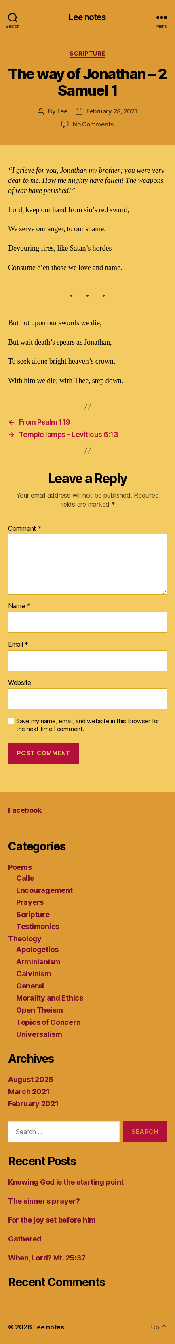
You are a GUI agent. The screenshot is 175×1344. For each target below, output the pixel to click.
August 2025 (30, 1079)
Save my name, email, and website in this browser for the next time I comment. (87, 725)
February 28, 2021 (111, 111)
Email (18, 644)
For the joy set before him (52, 1220)
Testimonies (37, 926)
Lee (62, 111)
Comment (25, 528)
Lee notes (87, 17)
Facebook (24, 810)
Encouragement (44, 890)
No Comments (93, 124)
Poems (20, 867)
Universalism (39, 1034)
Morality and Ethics (49, 998)
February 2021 (33, 1103)
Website (19, 683)
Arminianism (38, 961)
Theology (25, 938)
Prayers (30, 902)
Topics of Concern (48, 1022)
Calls (25, 878)
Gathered (25, 1239)
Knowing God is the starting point (66, 1182)
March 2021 (28, 1091)
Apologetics (37, 949)
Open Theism (39, 1010)
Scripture (87, 53)
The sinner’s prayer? (44, 1201)
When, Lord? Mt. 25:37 (46, 1258)
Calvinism (33, 973)
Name (19, 606)
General (30, 986)
